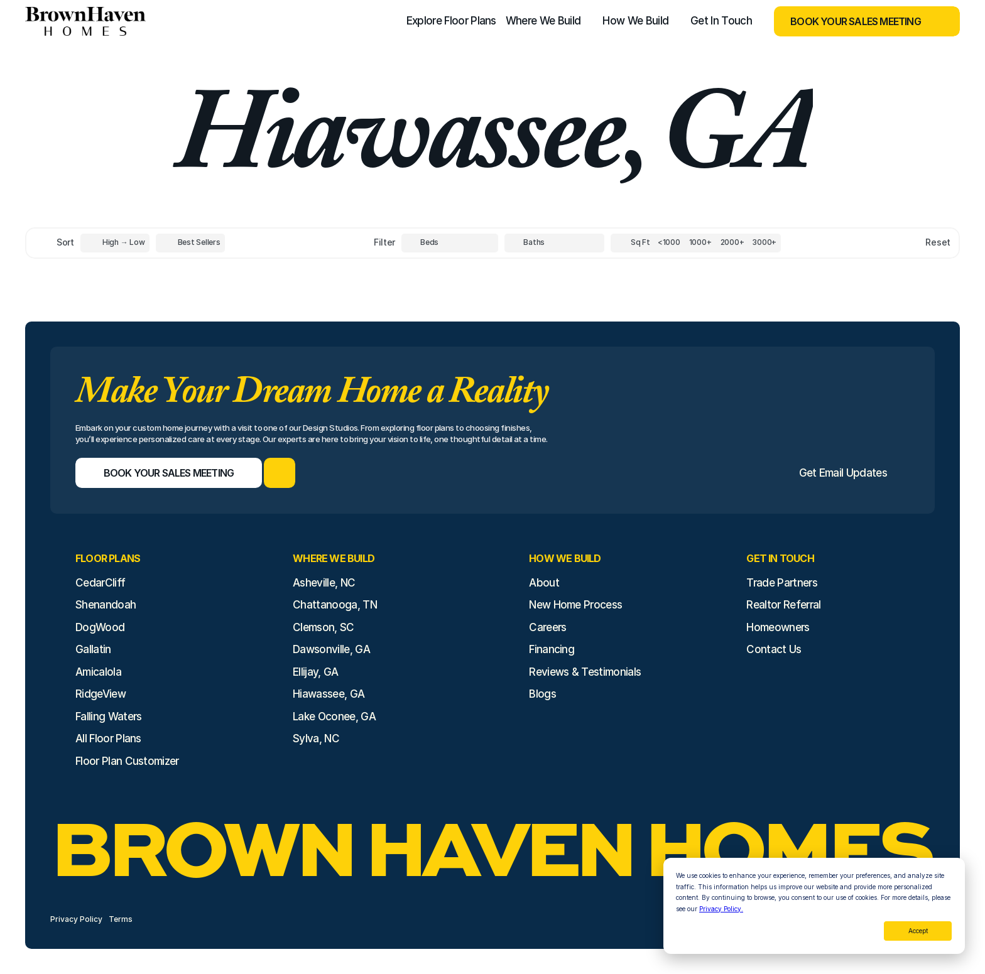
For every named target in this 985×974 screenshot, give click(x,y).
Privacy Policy (76, 919)
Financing (551, 649)
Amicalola (98, 672)
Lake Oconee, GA (334, 716)
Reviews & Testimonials (585, 672)
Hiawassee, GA (328, 694)
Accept (918, 930)
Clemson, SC (323, 627)
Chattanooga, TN (335, 604)
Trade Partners (781, 582)
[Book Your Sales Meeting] (851, 21)
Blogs (542, 694)
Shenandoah (105, 604)
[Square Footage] (669, 243)
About (544, 582)
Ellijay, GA (316, 672)
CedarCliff (100, 582)
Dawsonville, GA (331, 649)
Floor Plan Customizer (127, 761)
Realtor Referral (783, 604)
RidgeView (100, 694)
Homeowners (777, 627)
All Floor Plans (108, 738)
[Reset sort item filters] (911, 243)
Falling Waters (108, 716)
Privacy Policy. (721, 908)
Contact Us (773, 649)
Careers (547, 627)
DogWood (99, 627)
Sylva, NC (316, 738)
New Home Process (575, 604)
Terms (121, 919)
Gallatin (93, 649)
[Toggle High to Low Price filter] (115, 243)
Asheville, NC (324, 582)
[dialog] (814, 906)
